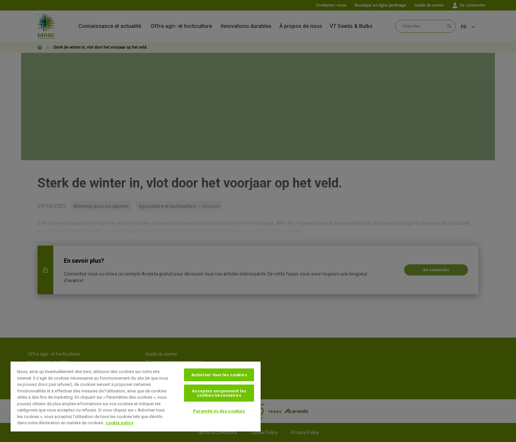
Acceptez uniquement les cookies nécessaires (219, 393)
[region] (136, 396)
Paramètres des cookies (219, 411)
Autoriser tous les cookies (218, 374)
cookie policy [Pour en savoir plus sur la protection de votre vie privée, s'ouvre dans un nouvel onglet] (120, 422)
